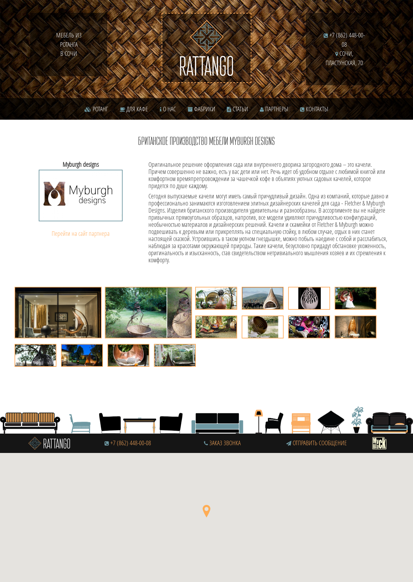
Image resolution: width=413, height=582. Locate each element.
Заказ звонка (222, 442)
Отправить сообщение (316, 442)
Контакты (314, 109)
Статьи (237, 109)
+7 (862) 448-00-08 (130, 442)
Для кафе (134, 109)
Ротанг (96, 109)
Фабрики (201, 109)
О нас (168, 109)
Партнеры (274, 109)
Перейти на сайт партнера (81, 233)
